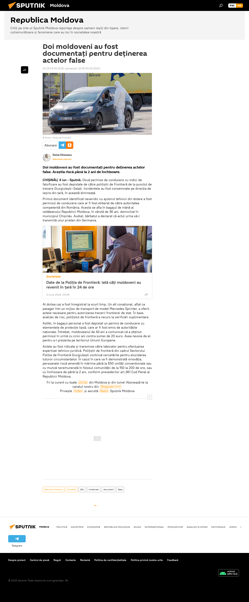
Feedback (172, 560)
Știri (82, 489)
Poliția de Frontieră (61, 137)
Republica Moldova (53, 489)
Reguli (57, 560)
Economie (93, 527)
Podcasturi (175, 527)
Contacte (70, 560)
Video (78, 391)
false (120, 489)
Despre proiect (17, 560)
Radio (104, 391)
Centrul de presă (39, 560)
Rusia (137, 527)
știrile (83, 382)
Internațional (154, 527)
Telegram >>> (111, 386)
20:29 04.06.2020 (53, 68)
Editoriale (218, 527)
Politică (61, 527)
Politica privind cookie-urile (147, 560)
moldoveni (94, 489)
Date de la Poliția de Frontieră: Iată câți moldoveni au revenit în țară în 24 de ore (93, 284)
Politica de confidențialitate (110, 560)
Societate (53, 276)
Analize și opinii (197, 527)
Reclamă (85, 560)
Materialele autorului (62, 159)
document (108, 489)
